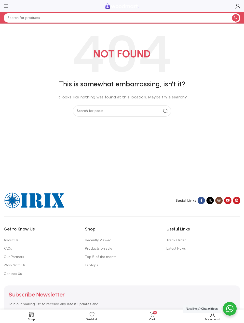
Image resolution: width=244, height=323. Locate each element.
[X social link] (210, 200)
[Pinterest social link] (236, 200)
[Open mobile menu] (6, 6)
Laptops (91, 265)
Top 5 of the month (101, 257)
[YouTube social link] (227, 200)
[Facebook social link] (201, 200)
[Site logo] (122, 6)
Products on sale (98, 248)
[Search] (122, 18)
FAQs (8, 248)
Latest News (176, 248)
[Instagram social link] (219, 200)
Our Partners (14, 257)
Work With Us (15, 265)
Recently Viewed (98, 240)
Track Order (176, 240)
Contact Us (13, 274)
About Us (11, 240)
